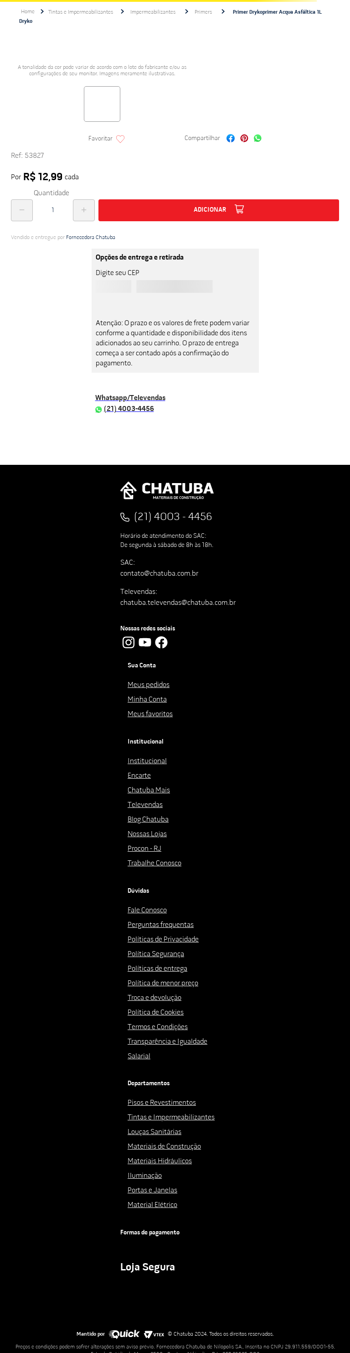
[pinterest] (244, 139)
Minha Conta (147, 699)
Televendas (145, 805)
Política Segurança (156, 954)
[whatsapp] (258, 139)
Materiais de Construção (164, 1146)
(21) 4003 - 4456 (173, 517)
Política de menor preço (163, 983)
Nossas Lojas (147, 834)
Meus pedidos (149, 685)
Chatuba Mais (149, 790)
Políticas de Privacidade (163, 939)
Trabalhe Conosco (154, 863)
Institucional (147, 761)
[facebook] (230, 139)
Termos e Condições (158, 1027)
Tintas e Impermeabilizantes (80, 12)
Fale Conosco (147, 910)
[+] (84, 210)
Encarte (139, 776)
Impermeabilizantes (152, 12)
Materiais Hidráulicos (160, 1161)
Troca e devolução (154, 998)
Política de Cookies (156, 1012)
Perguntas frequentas (161, 925)
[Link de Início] (27, 11)
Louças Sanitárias (154, 1132)
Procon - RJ (144, 849)
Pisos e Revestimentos (162, 1103)
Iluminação (145, 1176)
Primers (203, 12)
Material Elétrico (152, 1205)
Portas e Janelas (152, 1190)
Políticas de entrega (157, 969)
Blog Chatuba (148, 819)
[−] (22, 210)
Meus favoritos (150, 714)
